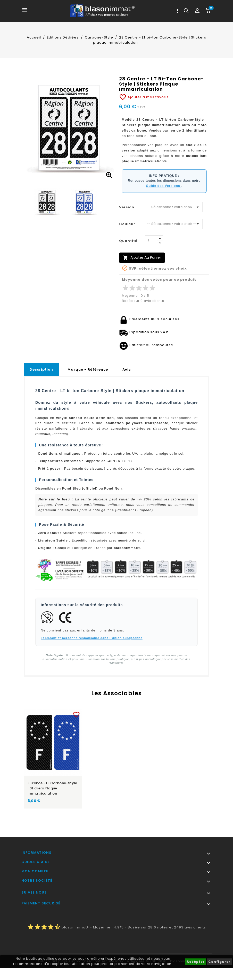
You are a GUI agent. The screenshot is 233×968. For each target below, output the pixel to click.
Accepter (196, 961)
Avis (126, 369)
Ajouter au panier (142, 257)
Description (41, 369)
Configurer (219, 961)
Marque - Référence (88, 369)
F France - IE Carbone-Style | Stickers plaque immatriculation (52, 788)
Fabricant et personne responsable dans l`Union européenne (92, 637)
